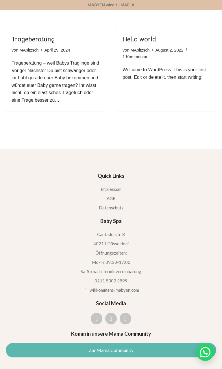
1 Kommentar (135, 56)
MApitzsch (28, 50)
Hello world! (140, 39)
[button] (205, 352)
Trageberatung (33, 39)
